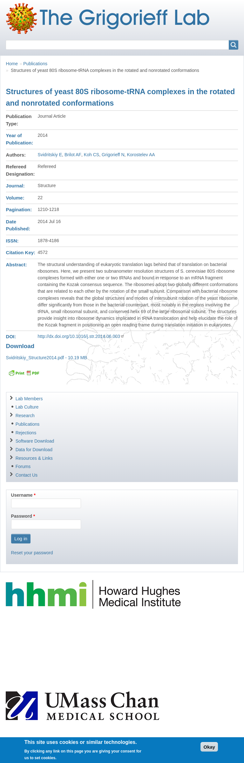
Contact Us (26, 475)
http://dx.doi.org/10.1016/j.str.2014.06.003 (81, 336)
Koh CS (91, 154)
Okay (209, 749)
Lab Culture (27, 407)
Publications (35, 63)
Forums (23, 466)
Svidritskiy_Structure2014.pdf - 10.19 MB (46, 357)
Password (21, 516)
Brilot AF (72, 154)
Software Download (35, 441)
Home (12, 63)
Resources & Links (34, 458)
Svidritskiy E (50, 154)
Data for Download (34, 449)
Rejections (26, 432)
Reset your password (32, 552)
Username (22, 495)
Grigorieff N (113, 154)
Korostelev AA (141, 154)
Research (25, 415)
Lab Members (29, 398)
